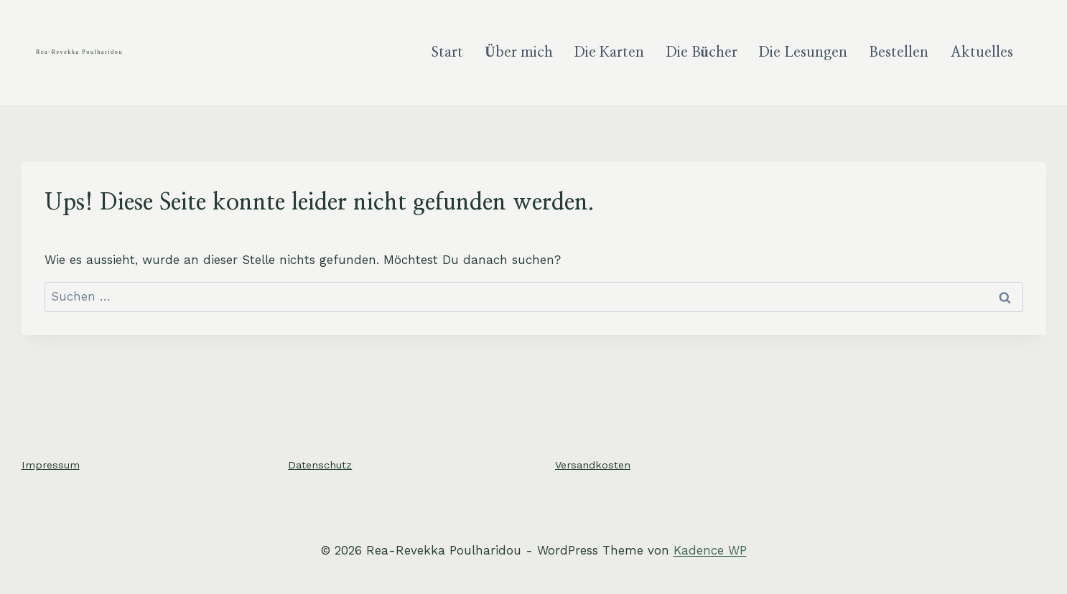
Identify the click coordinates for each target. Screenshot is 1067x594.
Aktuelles (982, 52)
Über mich (518, 52)
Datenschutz (320, 465)
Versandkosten (592, 465)
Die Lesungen (803, 52)
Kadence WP (710, 550)
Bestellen (898, 52)
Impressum (51, 465)
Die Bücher (701, 52)
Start (447, 52)
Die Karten (609, 52)
